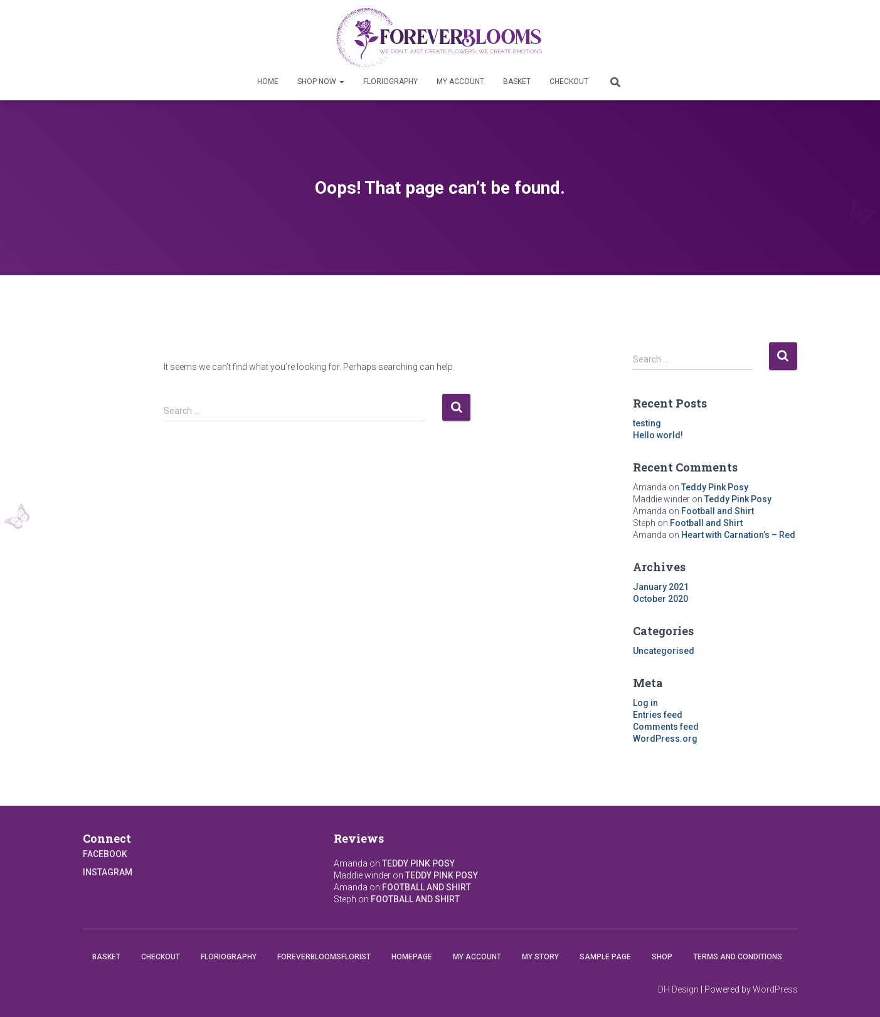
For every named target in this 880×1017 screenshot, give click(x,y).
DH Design (678, 989)
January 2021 (661, 587)
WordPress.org (665, 739)
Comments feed (666, 727)
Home (267, 81)
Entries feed (657, 715)
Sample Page (605, 956)
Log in (645, 703)
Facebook (105, 854)
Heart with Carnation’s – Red (738, 535)
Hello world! (658, 435)
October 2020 (660, 599)
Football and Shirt (717, 511)
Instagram (107, 872)
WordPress (775, 989)
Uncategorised (663, 651)
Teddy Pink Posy (714, 487)
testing (647, 423)
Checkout (568, 81)
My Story (540, 956)
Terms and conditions (737, 956)
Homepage (411, 956)
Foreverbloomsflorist (324, 956)
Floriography (390, 81)
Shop (662, 956)
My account (460, 81)
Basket (517, 81)
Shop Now (320, 81)
